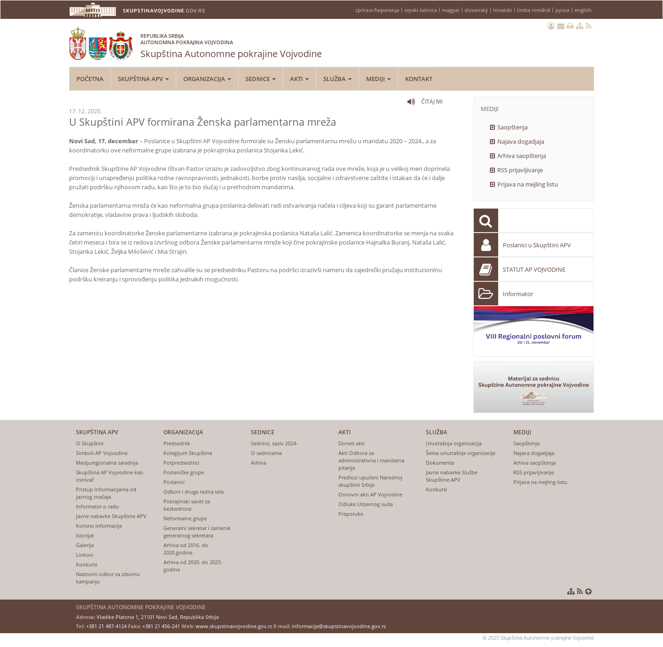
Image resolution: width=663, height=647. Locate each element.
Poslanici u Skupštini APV (537, 245)
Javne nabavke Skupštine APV (111, 516)
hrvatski (502, 9)
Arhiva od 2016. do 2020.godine (185, 549)
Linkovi (84, 554)
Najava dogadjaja (520, 141)
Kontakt (418, 79)
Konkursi (86, 564)
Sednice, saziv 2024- (274, 443)
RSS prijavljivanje (520, 170)
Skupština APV (143, 79)
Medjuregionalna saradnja (107, 462)
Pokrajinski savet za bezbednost (186, 505)
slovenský (476, 9)
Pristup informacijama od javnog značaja (106, 493)
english (583, 9)
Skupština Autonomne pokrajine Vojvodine (231, 44)
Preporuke (350, 513)
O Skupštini (90, 443)
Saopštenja (512, 127)
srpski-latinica (420, 9)
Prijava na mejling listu (527, 184)
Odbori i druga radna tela (193, 491)
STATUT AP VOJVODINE (534, 269)
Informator (518, 294)
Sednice (260, 79)
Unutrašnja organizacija (454, 443)
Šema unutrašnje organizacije (460, 452)
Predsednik (176, 443)
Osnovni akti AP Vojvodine (370, 494)
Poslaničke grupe (183, 472)
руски (562, 9)
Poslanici (174, 481)
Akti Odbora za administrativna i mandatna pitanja (371, 460)
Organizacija (207, 79)
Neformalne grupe (185, 518)
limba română (533, 9)
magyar (450, 9)
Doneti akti (351, 443)
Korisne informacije (99, 525)
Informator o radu (97, 506)
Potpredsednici (181, 462)
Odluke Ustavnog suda (365, 504)
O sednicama (266, 452)
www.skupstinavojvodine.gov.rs (234, 626)
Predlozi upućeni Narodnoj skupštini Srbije (370, 481)
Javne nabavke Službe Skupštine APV (451, 476)
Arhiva (258, 462)
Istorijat (85, 535)
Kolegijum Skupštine (187, 452)
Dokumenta (440, 462)
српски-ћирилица (377, 9)
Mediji (378, 79)
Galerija (85, 545)
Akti (299, 79)
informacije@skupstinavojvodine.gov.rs (339, 626)
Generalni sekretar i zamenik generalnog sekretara (197, 532)
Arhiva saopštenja (521, 156)
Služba (337, 79)
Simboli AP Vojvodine (102, 452)
